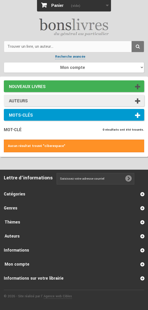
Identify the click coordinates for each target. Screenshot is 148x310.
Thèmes (12, 222)
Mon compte (17, 264)
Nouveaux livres (27, 87)
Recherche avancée (70, 56)
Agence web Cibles (58, 296)
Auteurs (18, 101)
